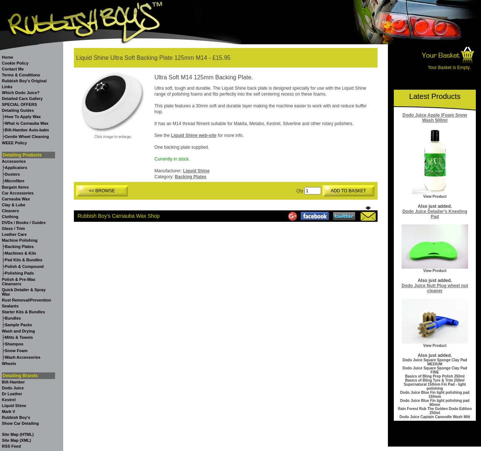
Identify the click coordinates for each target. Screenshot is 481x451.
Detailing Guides (18, 110)
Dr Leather (12, 394)
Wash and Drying (18, 331)
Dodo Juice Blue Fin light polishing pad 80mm (435, 403)
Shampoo (14, 344)
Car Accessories (18, 193)
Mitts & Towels (19, 337)
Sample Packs (18, 325)
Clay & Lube (13, 205)
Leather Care (14, 234)
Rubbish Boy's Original (24, 81)
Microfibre (14, 181)
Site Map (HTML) (18, 434)
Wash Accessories (22, 357)
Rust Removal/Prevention (26, 300)
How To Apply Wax (23, 116)
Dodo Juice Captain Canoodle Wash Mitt (434, 417)
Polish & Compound (24, 266)
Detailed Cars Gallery (22, 98)
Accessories (14, 161)
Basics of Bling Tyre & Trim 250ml (434, 380)
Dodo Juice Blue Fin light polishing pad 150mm (435, 394)
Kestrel (9, 399)
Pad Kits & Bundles (23, 260)
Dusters (12, 174)
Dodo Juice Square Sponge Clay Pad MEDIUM (434, 362)
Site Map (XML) (16, 440)
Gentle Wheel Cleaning (27, 136)
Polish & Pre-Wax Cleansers (18, 281)
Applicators (16, 167)
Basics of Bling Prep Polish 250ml (434, 376)
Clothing (10, 216)
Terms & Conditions (21, 75)
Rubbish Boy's (16, 417)
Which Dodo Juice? (21, 92)
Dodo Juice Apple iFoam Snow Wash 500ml (435, 118)
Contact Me (13, 69)
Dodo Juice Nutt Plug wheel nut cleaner (435, 288)
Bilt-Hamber (13, 382)
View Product (434, 196)
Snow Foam (16, 350)
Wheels (9, 363)
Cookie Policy (15, 63)
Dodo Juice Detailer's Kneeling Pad (434, 214)
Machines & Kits (20, 253)
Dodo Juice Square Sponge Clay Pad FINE (434, 370)
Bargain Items (15, 187)
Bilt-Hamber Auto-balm (27, 130)
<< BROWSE (102, 190)
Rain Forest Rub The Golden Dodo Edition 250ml (435, 411)
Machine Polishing (20, 240)
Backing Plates (19, 246)
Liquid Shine (14, 405)
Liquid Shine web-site (193, 135)
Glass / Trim (13, 228)
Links (7, 87)
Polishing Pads (19, 273)
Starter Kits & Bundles (23, 312)
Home (7, 57)
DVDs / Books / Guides (24, 222)
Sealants (10, 306)
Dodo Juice (13, 388)
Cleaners (10, 211)
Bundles (13, 318)
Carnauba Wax (16, 199)
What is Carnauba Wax (26, 123)
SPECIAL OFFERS (19, 104)
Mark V (8, 411)
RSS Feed (11, 446)
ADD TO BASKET (348, 190)
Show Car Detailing (20, 423)
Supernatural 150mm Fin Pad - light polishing (435, 386)
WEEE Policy (14, 143)
